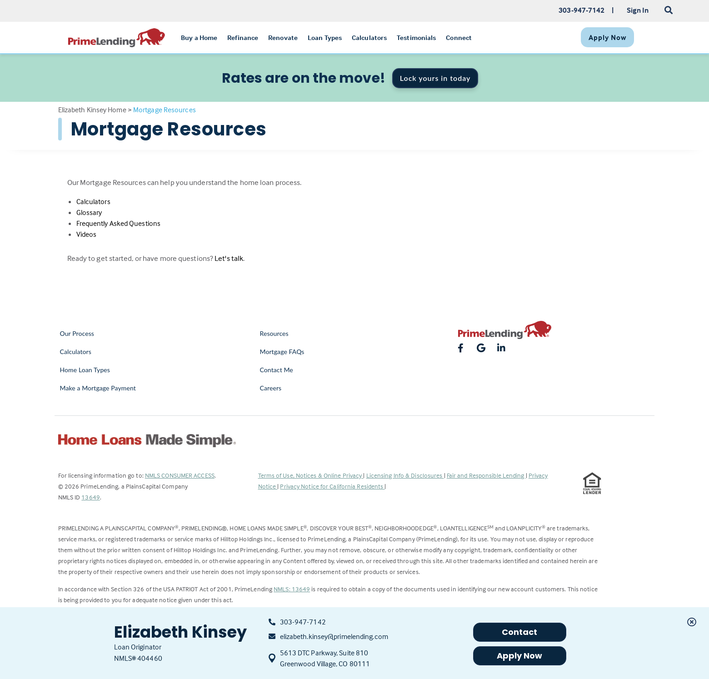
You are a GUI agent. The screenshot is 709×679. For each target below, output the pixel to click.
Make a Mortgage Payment (98, 388)
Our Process (77, 333)
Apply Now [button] (520, 655)
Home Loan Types (85, 370)
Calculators (93, 201)
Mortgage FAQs (282, 351)
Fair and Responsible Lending (486, 475)
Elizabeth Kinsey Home (92, 109)
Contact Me (276, 370)
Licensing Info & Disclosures (405, 475)
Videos (86, 234)
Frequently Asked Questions (118, 223)
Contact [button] (520, 632)
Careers (271, 388)
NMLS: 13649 (292, 589)
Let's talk (229, 258)
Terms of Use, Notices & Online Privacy (311, 475)
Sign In (638, 10)
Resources (274, 333)
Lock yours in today (435, 78)
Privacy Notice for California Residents (332, 486)
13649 (90, 497)
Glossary (89, 212)
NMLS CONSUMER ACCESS (180, 475)
